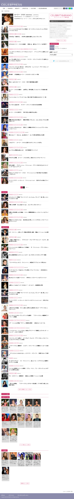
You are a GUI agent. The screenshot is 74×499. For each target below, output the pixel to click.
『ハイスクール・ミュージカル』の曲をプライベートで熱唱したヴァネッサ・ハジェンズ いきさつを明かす (28, 331)
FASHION (10, 8)
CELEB (43, 8)
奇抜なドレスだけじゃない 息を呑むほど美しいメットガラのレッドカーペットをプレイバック (28, 220)
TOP (4, 8)
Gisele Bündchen (53, 27)
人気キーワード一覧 (61, 40)
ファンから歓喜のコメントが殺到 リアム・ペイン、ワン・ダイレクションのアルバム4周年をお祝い (28, 369)
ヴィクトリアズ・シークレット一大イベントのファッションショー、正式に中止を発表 (28, 301)
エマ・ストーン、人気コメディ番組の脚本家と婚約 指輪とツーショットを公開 (28, 232)
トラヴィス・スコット (61, 32)
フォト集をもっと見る (25, 444)
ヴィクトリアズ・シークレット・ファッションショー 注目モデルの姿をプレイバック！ (28, 181)
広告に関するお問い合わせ (23, 495)
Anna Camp (61, 35)
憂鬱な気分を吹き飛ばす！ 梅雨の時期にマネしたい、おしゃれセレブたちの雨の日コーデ (28, 120)
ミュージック (21, 56)
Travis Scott (52, 30)
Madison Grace (53, 32)
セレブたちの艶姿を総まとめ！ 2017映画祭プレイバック (23, 150)
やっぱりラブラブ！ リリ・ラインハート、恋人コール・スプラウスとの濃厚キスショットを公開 (28, 361)
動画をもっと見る (25, 483)
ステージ (15, 56)
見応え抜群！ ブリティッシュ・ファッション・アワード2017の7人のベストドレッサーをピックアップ (28, 166)
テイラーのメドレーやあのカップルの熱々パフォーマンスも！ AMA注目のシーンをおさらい (28, 270)
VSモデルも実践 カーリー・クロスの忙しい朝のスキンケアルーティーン (27, 157)
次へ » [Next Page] (27, 187)
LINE (70, 8)
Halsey (64, 27)
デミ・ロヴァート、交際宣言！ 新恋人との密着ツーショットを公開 (26, 376)
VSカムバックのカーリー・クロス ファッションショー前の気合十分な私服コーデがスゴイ (28, 173)
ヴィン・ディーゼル (64, 37)
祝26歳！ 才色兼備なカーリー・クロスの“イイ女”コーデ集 (24, 74)
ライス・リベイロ (53, 25)
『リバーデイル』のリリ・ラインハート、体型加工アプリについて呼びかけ (27, 262)
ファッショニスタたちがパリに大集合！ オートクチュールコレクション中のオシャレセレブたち (28, 29)
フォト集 (20, 26)
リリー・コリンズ (59, 30)
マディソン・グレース (54, 34)
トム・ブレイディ (67, 25)
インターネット (17, 132)
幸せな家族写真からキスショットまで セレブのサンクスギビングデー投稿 (27, 254)
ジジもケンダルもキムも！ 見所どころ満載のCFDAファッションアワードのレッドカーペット (28, 128)
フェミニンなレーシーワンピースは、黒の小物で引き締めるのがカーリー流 (27, 97)
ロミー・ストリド (53, 23)
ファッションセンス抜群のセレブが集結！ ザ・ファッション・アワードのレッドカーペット (28, 248)
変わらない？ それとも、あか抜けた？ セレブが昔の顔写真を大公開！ (27, 135)
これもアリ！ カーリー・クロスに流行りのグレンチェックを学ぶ (25, 142)
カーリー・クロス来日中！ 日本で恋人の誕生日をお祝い (23, 112)
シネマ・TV (16, 312)
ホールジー (60, 27)
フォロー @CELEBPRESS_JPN (61, 61)
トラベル (16, 109)
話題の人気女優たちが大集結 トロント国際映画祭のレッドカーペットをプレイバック (28, 213)
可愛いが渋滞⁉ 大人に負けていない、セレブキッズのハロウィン (25, 204)
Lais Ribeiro (60, 25)
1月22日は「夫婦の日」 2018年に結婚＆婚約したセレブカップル (25, 36)
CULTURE (33, 8)
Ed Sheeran (67, 29)
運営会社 (3, 495)
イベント (30, 49)
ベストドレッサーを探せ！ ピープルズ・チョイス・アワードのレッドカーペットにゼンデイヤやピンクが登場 (28, 339)
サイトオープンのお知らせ (61, 48)
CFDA (51, 37)
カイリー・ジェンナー (62, 23)
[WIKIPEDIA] (35, 14)
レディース (16, 26)
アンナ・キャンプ (68, 35)
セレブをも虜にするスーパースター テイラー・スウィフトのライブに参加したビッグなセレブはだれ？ (28, 60)
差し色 (65, 30)
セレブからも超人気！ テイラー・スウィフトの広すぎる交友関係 (25, 104)
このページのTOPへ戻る (68, 491)
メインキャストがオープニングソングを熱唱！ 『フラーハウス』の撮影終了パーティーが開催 (28, 316)
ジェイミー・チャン (53, 35)
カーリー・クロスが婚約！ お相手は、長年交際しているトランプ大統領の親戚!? (28, 90)
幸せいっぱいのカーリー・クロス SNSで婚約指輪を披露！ (24, 82)
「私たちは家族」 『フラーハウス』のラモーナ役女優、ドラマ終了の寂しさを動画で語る (28, 384)
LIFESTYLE (25, 8)
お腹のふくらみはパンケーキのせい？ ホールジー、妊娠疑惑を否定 (26, 285)
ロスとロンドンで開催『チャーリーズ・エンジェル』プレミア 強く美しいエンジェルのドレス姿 (28, 198)
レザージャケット (60, 29)
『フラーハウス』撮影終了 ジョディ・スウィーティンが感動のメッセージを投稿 (28, 346)
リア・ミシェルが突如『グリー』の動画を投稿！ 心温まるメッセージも (27, 323)
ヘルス (15, 259)
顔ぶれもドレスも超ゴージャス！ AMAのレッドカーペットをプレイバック (27, 277)
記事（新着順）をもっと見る (25, 389)
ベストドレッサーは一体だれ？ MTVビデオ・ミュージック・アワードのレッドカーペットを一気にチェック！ (29, 67)
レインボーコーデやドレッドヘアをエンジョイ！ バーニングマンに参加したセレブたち (28, 52)
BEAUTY (17, 8)
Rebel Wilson (62, 34)
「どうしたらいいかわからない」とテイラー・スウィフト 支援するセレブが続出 (28, 354)
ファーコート (56, 37)
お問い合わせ (11, 495)
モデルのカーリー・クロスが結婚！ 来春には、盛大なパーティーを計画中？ (28, 44)
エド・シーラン (53, 29)
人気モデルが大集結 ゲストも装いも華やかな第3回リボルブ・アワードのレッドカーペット (28, 308)
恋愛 (15, 41)
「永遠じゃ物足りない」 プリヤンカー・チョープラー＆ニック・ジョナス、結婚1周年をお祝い (28, 240)
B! (71, 8)
